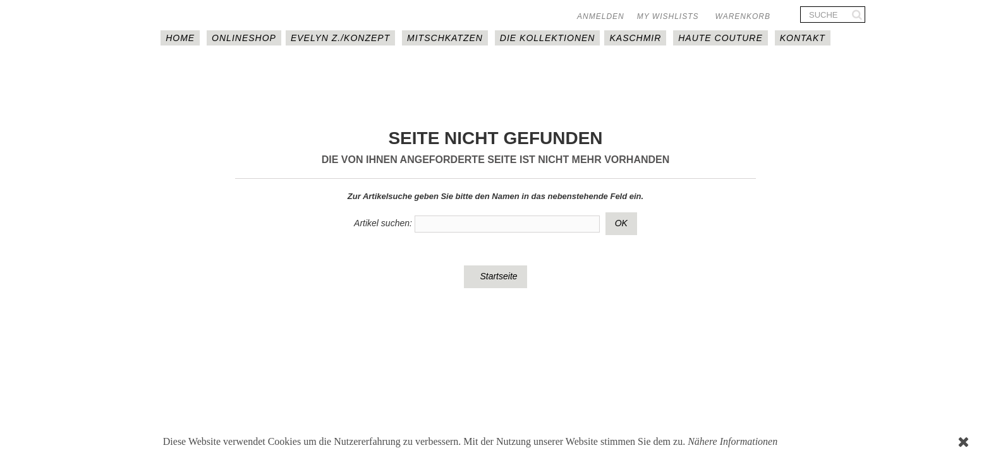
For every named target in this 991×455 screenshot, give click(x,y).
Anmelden (600, 16)
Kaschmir (635, 38)
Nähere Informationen (732, 441)
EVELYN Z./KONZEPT (340, 38)
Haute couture (720, 38)
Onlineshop (244, 38)
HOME (180, 38)
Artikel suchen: (383, 223)
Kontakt (802, 38)
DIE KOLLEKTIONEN (547, 38)
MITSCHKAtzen (445, 38)
